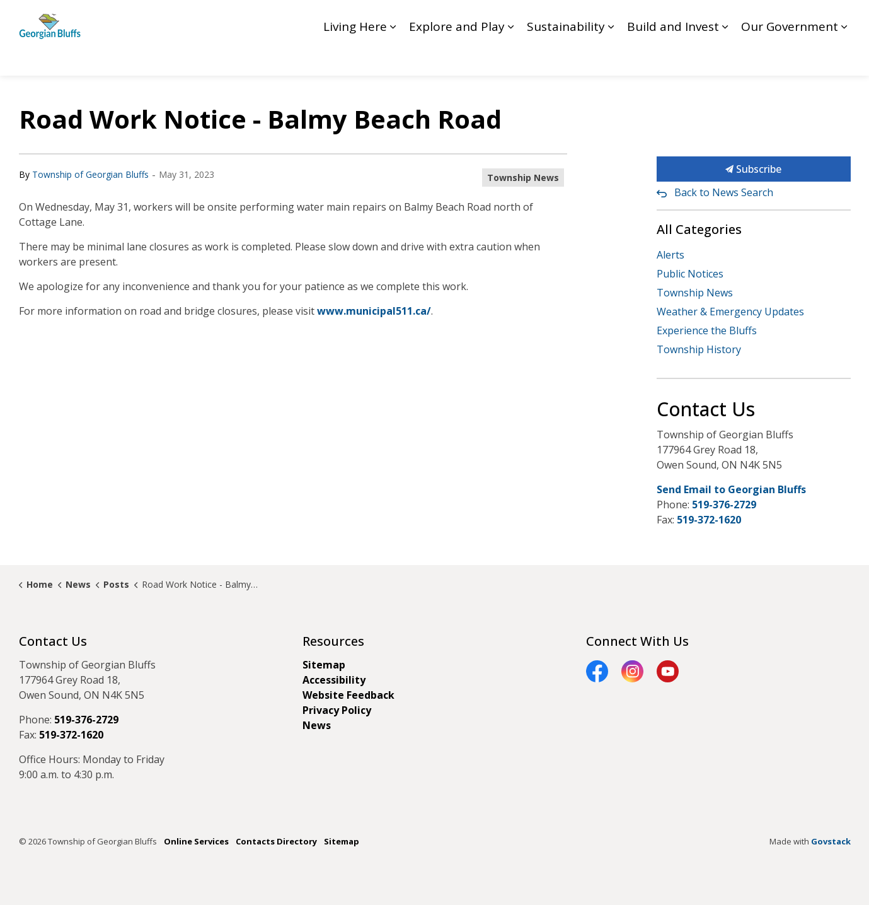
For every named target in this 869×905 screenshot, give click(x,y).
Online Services (196, 841)
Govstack (831, 841)
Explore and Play (457, 57)
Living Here (355, 57)
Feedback (694, 19)
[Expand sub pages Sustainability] (611, 57)
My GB (800, 19)
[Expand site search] (838, 19)
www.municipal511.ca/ (374, 311)
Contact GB (750, 19)
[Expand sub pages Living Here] (393, 57)
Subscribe (754, 169)
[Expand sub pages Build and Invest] (725, 57)
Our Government (789, 57)
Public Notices (690, 274)
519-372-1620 (709, 520)
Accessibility (333, 680)
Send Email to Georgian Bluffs (731, 489)
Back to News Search (723, 192)
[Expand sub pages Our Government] (844, 57)
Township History (699, 349)
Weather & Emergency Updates (730, 311)
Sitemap (323, 665)
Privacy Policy (336, 710)
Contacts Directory (276, 841)
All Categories (699, 229)
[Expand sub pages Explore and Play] (511, 57)
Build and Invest (673, 57)
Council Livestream (623, 19)
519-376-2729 (724, 504)
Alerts (670, 255)
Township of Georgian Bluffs (90, 174)
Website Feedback (348, 695)
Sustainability (566, 57)
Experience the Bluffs (707, 330)
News (316, 725)
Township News (523, 178)
